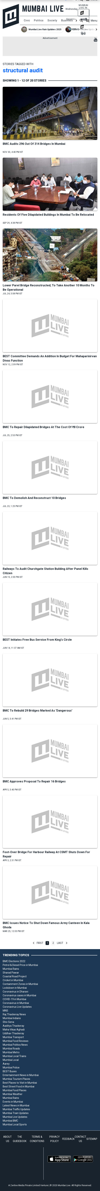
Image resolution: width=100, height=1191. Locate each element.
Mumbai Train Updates (16, 1113)
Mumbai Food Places (14, 1090)
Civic (27, 20)
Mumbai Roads (11, 1048)
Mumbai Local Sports (15, 1124)
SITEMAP (91, 1138)
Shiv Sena (8, 1022)
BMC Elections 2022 (14, 961)
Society (52, 20)
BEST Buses (10, 1071)
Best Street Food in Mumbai (18, 1086)
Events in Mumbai (13, 1101)
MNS (5, 1010)
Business (67, 20)
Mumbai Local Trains (14, 1056)
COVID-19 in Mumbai (14, 999)
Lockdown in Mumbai (15, 987)
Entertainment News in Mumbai (21, 1075)
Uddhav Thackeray (13, 1033)
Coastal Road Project (15, 976)
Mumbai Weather (12, 1094)
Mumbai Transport (13, 1037)
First (40, 943)
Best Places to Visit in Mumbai (20, 1082)
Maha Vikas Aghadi (14, 1029)
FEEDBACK (68, 1138)
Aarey (6, 1063)
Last (60, 943)
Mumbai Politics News (15, 1044)
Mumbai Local (11, 1059)
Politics (39, 20)
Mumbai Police (11, 1067)
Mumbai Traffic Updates (16, 1109)
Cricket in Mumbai (13, 980)
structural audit (23, 70)
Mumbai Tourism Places (16, 1078)
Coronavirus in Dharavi (15, 991)
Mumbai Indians (12, 1018)
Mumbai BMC (10, 1120)
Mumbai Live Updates (15, 1116)
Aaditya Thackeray (13, 1025)
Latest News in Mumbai (16, 1105)
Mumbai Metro (11, 1052)
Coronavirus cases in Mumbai (19, 995)
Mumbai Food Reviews (15, 1041)
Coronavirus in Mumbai (16, 1003)
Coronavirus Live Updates (17, 1006)
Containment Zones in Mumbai (20, 984)
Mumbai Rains (11, 968)
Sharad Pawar (11, 972)
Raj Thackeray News (14, 1014)
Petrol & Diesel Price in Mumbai (20, 965)
